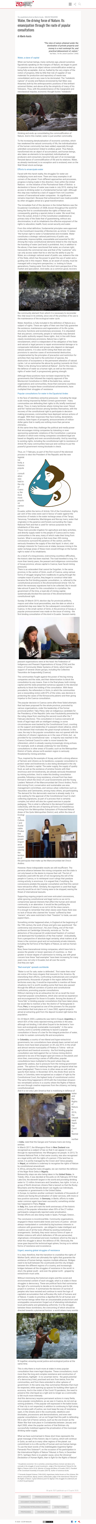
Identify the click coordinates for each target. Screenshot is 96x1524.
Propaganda (26, 1512)
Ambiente (24, 1497)
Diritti (66, 1497)
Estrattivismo (60, 1507)
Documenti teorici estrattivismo (34, 1502)
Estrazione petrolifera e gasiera (34, 1507)
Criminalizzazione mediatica (46, 1497)
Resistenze (65, 1512)
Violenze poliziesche (45, 1512)
